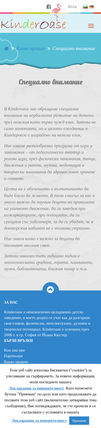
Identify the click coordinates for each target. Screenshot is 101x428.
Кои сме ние (14, 350)
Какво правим (16, 362)
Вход (72, 6)
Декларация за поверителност (36, 388)
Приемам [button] (79, 421)
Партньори (13, 356)
